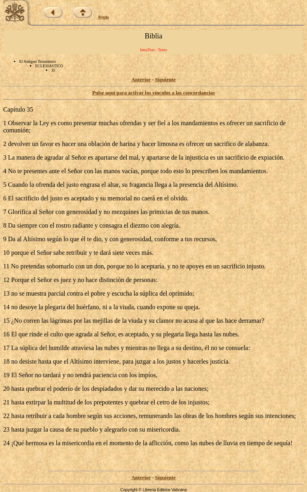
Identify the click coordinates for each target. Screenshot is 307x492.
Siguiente (165, 79)
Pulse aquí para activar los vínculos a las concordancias (153, 93)
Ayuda (103, 17)
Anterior (141, 79)
